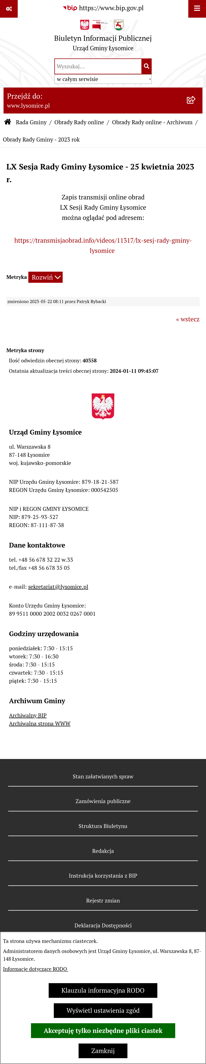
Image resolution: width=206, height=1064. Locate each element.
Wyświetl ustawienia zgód (103, 1010)
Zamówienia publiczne (103, 801)
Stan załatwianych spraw (103, 776)
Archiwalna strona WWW (39, 723)
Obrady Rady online (79, 122)
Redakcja (103, 850)
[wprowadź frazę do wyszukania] (98, 66)
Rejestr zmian (103, 900)
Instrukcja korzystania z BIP (103, 875)
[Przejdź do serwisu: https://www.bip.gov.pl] (103, 8)
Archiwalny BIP (28, 715)
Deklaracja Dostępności (103, 925)
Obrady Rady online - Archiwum (152, 122)
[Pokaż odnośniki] (9, 9)
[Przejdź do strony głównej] (103, 37)
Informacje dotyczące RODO (35, 969)
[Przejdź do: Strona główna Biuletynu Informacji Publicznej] (8, 122)
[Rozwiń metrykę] (45, 277)
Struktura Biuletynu (103, 826)
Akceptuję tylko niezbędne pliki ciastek (103, 1030)
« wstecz (188, 319)
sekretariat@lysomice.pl (58, 586)
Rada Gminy (31, 122)
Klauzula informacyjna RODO (103, 990)
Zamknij (103, 1051)
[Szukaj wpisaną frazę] (147, 66)
